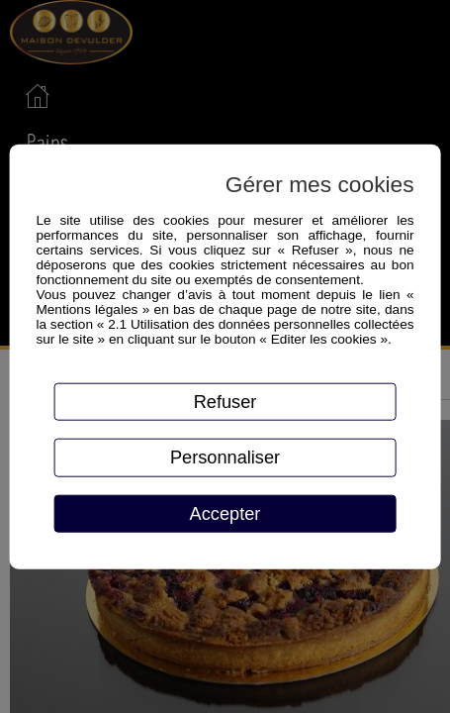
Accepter (225, 514)
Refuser (225, 401)
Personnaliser (225, 457)
